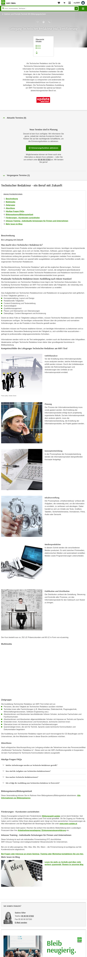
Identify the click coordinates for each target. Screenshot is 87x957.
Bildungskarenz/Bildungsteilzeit (19, 214)
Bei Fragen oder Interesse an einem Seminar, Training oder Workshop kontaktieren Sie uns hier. (42, 854)
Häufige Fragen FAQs (15, 211)
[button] (43, 765)
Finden (76, 8)
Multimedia (10, 202)
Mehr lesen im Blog (14, 224)
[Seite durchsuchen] (40, 8)
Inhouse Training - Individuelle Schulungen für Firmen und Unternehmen (37, 221)
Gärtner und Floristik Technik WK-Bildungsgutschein (25, 14)
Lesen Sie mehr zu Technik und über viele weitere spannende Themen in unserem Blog (64, 863)
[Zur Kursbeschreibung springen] (43, 46)
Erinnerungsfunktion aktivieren (43, 148)
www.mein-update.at (68, 824)
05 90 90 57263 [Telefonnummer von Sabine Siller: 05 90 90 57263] (27, 916)
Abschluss (10, 208)
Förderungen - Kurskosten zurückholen (23, 218)
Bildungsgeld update (51, 816)
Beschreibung (12, 199)
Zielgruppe (10, 205)
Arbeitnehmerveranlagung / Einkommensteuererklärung (42, 830)
